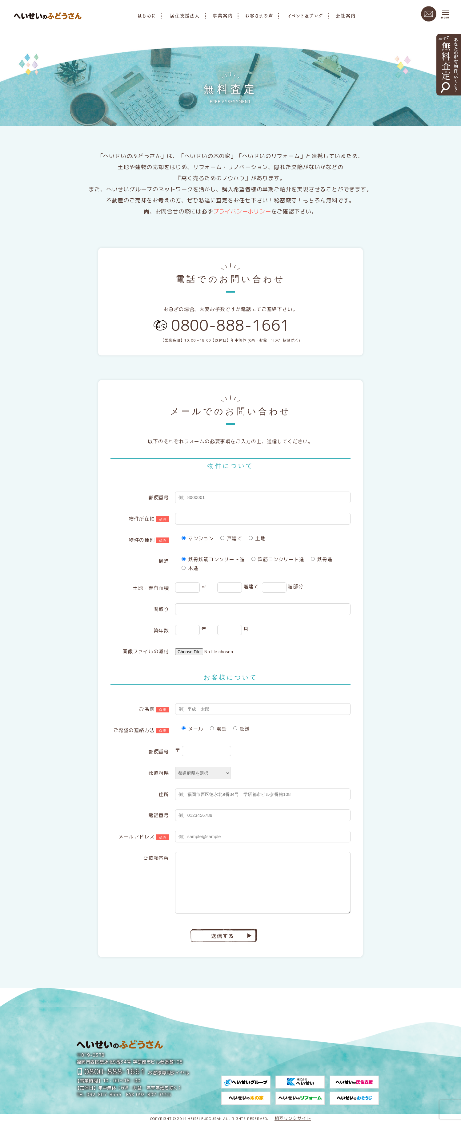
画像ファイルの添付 (145, 651)
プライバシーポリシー (242, 211)
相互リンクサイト (293, 1118)
